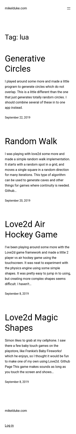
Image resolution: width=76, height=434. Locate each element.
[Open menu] (68, 8)
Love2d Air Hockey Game (31, 229)
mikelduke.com (16, 8)
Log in (9, 425)
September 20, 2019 (17, 200)
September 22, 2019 (17, 117)
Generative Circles (25, 64)
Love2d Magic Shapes (31, 322)
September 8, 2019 (17, 293)
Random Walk (31, 141)
